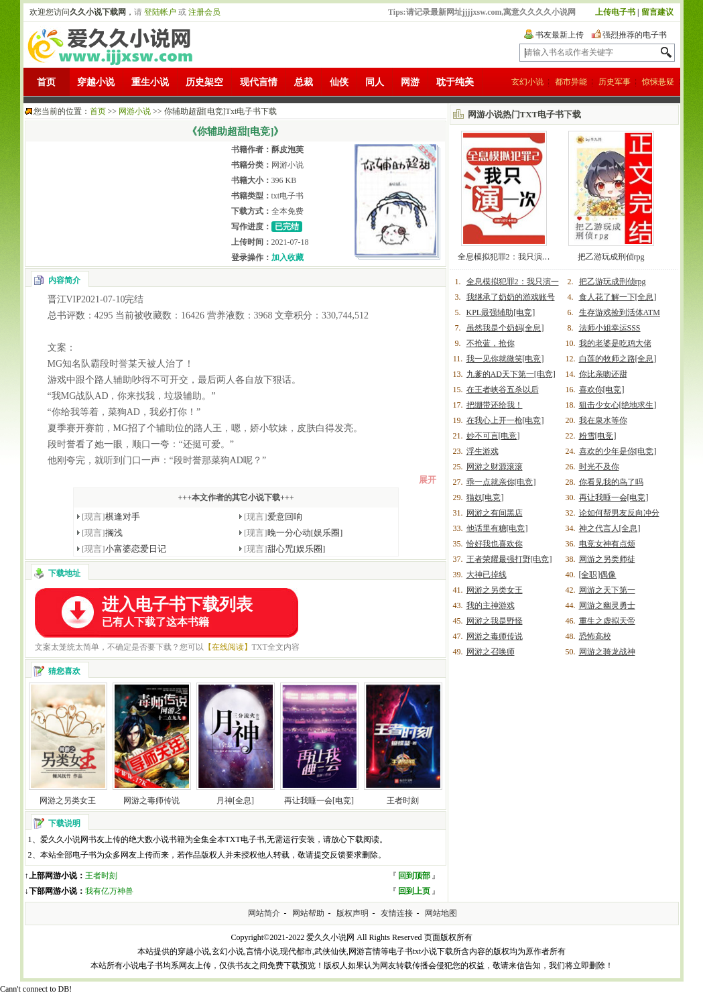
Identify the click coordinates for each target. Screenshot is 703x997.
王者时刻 (403, 800)
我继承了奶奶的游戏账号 (510, 297)
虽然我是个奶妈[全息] (505, 328)
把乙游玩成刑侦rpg (611, 256)
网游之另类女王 (68, 800)
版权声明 (352, 913)
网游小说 (135, 111)
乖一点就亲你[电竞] (501, 482)
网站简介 (264, 913)
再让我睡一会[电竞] (319, 800)
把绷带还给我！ (494, 405)
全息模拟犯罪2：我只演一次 (508, 256)
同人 (374, 82)
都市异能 (571, 81)
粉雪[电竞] (598, 436)
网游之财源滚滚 (494, 466)
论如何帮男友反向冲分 (619, 513)
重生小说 (150, 82)
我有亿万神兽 (109, 891)
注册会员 (204, 12)
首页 (46, 82)
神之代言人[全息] (610, 528)
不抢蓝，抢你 (490, 343)
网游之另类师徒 (607, 559)
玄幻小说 (527, 81)
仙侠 (339, 82)
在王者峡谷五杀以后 (502, 389)
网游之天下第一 (607, 590)
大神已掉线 (486, 574)
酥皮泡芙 (287, 149)
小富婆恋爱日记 (124, 549)
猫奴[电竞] (485, 497)
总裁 (303, 82)
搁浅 (102, 533)
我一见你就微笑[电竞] (505, 358)
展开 (427, 480)
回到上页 (414, 891)
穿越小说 (96, 82)
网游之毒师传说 (151, 800)
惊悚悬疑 (658, 81)
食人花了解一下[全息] (618, 297)
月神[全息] (235, 800)
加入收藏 (287, 257)
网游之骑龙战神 (607, 651)
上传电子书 (615, 12)
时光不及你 (599, 466)
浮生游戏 (482, 451)
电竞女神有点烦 (607, 543)
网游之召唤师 (490, 651)
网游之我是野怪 (494, 621)
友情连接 (397, 913)
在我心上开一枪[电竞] (505, 420)
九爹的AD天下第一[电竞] (511, 374)
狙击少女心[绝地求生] (618, 405)
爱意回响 (273, 517)
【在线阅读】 (228, 647)
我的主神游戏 (490, 605)
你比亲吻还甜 (603, 374)
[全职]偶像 (598, 574)
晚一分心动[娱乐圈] (293, 533)
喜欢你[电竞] (602, 389)
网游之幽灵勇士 (607, 605)
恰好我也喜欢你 (494, 543)
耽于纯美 (455, 82)
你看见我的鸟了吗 (611, 482)
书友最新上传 (559, 35)
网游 (410, 82)
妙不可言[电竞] (493, 436)
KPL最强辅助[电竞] (500, 312)
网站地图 (441, 913)
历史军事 (614, 81)
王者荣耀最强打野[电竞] (509, 559)
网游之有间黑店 (494, 513)
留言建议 (657, 12)
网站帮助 (308, 913)
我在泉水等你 (603, 420)
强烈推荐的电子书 (634, 35)
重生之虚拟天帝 (607, 621)
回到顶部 (414, 875)
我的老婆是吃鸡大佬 (615, 343)
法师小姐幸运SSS (610, 328)
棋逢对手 (111, 517)
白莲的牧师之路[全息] (618, 358)
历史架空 (204, 82)
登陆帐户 (160, 12)
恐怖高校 (595, 636)
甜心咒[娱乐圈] (284, 549)
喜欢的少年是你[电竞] (618, 451)
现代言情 (258, 82)
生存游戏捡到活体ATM (619, 312)
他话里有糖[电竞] (497, 528)
